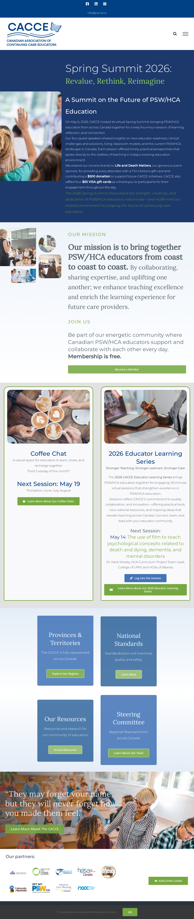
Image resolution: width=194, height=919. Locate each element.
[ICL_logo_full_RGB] (41, 869)
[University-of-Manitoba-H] (18, 886)
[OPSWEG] (109, 866)
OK (130, 912)
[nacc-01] (86, 887)
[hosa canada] (86, 869)
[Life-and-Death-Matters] (64, 869)
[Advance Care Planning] (64, 885)
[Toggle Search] (175, 34)
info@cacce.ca (97, 13)
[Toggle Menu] (185, 34)
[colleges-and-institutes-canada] (18, 872)
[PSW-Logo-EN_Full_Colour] (41, 884)
